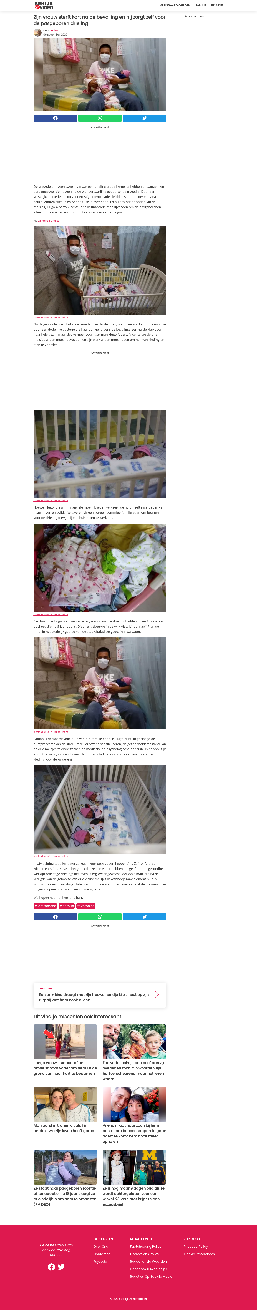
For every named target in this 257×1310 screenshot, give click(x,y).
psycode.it (101, 1261)
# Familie (66, 906)
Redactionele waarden (148, 1261)
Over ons (100, 1246)
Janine (54, 30)
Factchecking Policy (145, 1246)
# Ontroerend (45, 906)
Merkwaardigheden (174, 5)
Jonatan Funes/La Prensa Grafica (51, 317)
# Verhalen (86, 906)
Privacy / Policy (196, 1246)
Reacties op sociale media (151, 1276)
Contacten (101, 1254)
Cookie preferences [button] (199, 1254)
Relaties (217, 5)
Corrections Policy (144, 1254)
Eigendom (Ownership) (148, 1269)
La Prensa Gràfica (48, 220)
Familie (200, 5)
